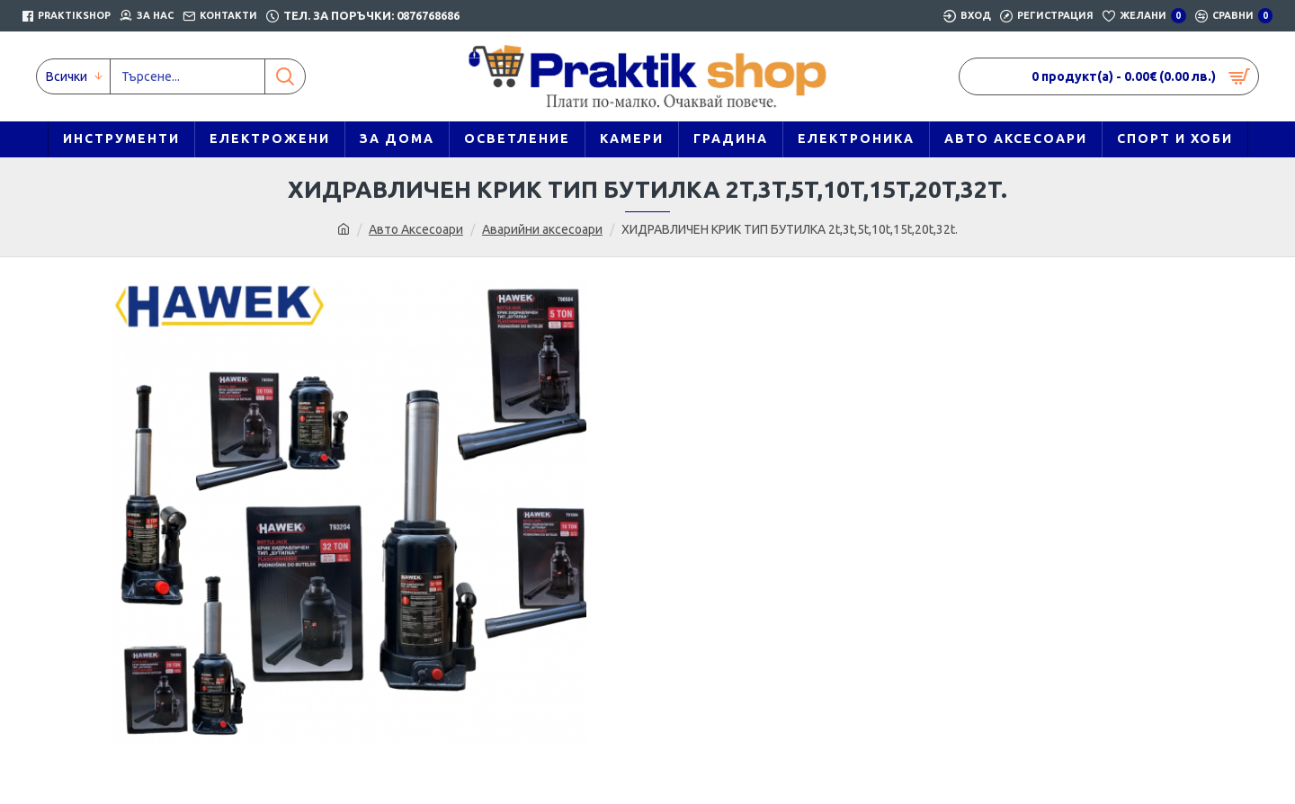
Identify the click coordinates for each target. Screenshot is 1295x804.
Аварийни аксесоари (542, 229)
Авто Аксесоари (416, 229)
